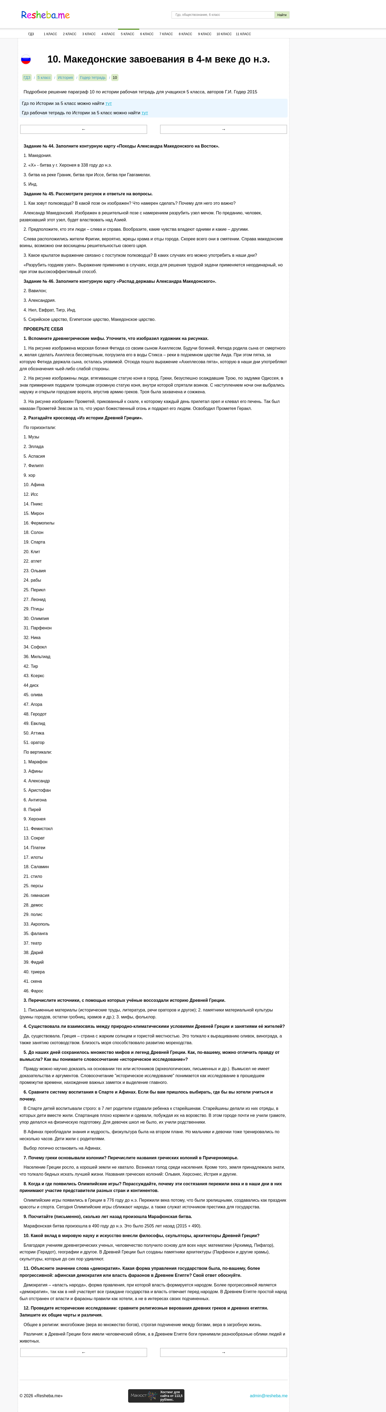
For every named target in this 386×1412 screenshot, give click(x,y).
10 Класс (224, 34)
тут (108, 103)
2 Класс (69, 34)
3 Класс (89, 34)
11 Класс (243, 34)
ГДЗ (31, 34)
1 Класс (50, 34)
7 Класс (166, 34)
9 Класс (204, 34)
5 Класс (127, 34)
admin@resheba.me (269, 1395)
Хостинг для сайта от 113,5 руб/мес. (171, 1396)
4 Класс (108, 34)
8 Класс (185, 34)
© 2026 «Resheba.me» (41, 1395)
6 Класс (147, 34)
